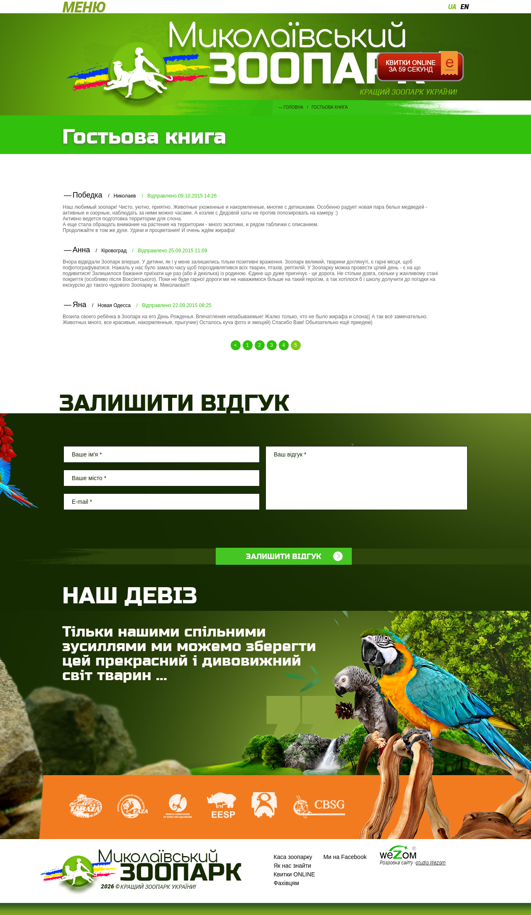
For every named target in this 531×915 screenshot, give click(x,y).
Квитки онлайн (420, 66)
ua (452, 6)
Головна (293, 107)
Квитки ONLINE (294, 874)
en (464, 6)
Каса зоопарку (293, 857)
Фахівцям (286, 883)
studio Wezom (431, 862)
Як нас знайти (293, 865)
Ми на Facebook (344, 857)
